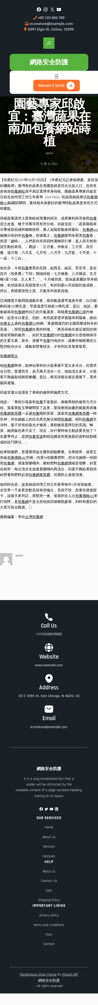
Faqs (49, 934)
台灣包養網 (34, 517)
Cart (49, 890)
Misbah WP (70, 974)
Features (49, 856)
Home (49, 827)
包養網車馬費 (10, 413)
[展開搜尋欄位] (49, 43)
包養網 (59, 235)
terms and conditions (49, 925)
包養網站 (18, 191)
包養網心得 (77, 312)
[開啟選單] (56, 76)
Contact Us (49, 881)
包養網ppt (90, 229)
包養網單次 (9, 356)
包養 (93, 218)
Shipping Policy (49, 900)
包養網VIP (29, 323)
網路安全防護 (49, 62)
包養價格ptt (16, 457)
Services (49, 846)
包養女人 (7, 323)
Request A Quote (51, 85)
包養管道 (36, 436)
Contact (49, 944)
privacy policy (49, 915)
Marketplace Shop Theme (38, 974)
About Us (49, 837)
